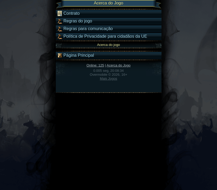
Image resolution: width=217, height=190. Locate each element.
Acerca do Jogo (119, 65)
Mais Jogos (108, 78)
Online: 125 (95, 65)
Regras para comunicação (85, 28)
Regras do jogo (74, 21)
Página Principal (75, 55)
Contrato (68, 13)
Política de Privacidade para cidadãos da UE (102, 36)
